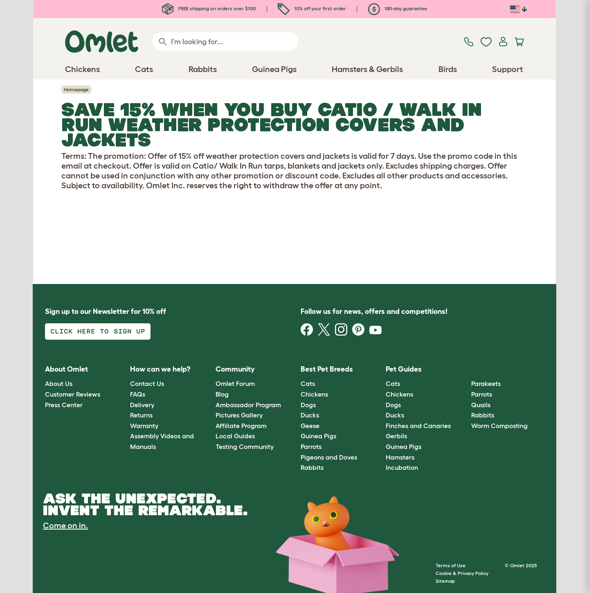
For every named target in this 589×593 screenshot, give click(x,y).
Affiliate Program (241, 425)
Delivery (142, 404)
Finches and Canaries (418, 425)
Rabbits (312, 467)
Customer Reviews (72, 394)
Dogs (308, 404)
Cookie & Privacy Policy (462, 573)
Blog (222, 394)
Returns (141, 415)
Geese (310, 425)
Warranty (144, 425)
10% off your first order (312, 8)
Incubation (402, 467)
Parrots (311, 446)
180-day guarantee (397, 8)
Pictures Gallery (239, 415)
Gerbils (396, 436)
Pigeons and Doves (329, 457)
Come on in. (65, 525)
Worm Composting (499, 425)
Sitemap (445, 581)
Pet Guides (404, 369)
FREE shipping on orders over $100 (209, 8)
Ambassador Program (248, 404)
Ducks (310, 415)
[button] (465, 369)
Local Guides (235, 436)
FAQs (137, 394)
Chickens (314, 394)
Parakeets (486, 383)
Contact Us (147, 383)
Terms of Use (450, 565)
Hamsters (400, 457)
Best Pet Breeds (327, 369)
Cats (308, 383)
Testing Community (245, 446)
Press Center (64, 404)
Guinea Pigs (318, 436)
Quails (480, 404)
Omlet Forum (235, 383)
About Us (58, 383)
